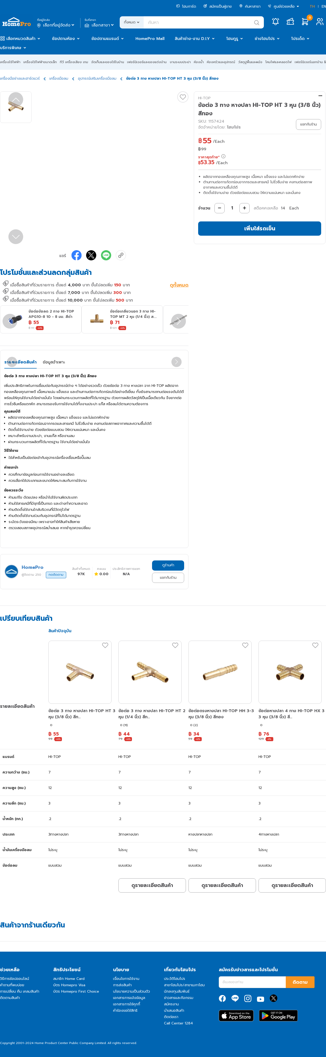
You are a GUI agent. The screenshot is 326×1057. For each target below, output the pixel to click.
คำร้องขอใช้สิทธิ (125, 1010)
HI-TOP (204, 98)
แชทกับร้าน (168, 577)
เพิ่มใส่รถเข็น (259, 228)
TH (312, 6)
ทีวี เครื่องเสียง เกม (74, 62)
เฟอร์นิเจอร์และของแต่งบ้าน (147, 62)
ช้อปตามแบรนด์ (105, 39)
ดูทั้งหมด (179, 286)
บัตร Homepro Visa (69, 985)
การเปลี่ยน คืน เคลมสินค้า (19, 991)
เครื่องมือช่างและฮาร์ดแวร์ (20, 78)
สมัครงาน (171, 1004)
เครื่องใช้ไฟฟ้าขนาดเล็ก (40, 62)
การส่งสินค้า (122, 985)
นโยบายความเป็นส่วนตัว (131, 991)
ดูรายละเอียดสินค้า (152, 885)
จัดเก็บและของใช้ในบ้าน (107, 62)
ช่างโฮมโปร (265, 39)
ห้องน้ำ (199, 62)
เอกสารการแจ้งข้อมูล (129, 997)
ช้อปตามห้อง (63, 39)
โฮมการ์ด (186, 6)
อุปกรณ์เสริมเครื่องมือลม (97, 78)
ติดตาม (300, 982)
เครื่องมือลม (58, 78)
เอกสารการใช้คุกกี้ (126, 1004)
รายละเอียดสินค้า (20, 362)
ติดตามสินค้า (10, 997)
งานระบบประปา (180, 62)
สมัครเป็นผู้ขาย (217, 6)
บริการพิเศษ (10, 48)
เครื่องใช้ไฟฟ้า (10, 62)
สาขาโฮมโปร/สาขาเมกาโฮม (184, 985)
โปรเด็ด (298, 39)
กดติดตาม (56, 574)
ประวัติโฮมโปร (174, 978)
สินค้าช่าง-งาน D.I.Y (192, 39)
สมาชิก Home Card (69, 978)
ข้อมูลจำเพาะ (54, 362)
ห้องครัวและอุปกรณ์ (221, 62)
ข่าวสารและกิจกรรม (178, 997)
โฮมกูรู (232, 39)
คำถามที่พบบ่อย (12, 985)
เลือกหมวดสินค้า (20, 39)
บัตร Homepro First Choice (76, 991)
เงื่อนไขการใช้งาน (126, 978)
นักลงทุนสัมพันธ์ (176, 991)
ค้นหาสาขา (250, 6)
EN (324, 6)
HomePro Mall (150, 39)
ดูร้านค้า (168, 565)
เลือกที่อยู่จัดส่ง (56, 25)
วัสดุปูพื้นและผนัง (250, 62)
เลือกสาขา (100, 25)
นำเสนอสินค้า (174, 1010)
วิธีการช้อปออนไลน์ (14, 978)
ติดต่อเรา (171, 1017)
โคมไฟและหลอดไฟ (278, 62)
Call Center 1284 (178, 1023)
